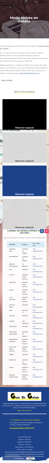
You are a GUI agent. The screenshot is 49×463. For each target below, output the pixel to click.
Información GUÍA (24, 437)
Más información (24, 410)
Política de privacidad (24, 449)
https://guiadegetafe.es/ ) (29, 73)
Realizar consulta (24, 444)
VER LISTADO (6, 80)
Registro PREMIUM (25, 442)
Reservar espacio (24, 127)
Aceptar (31, 458)
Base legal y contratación (24, 447)
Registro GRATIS (24, 439)
